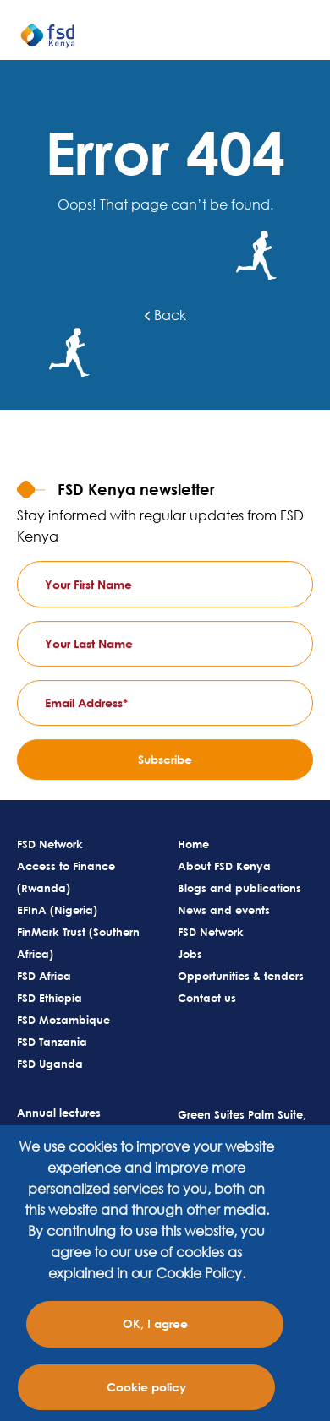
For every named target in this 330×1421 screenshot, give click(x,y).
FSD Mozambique (63, 1019)
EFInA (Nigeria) (57, 910)
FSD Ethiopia (49, 997)
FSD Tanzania (52, 1041)
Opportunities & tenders (241, 976)
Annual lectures (59, 1112)
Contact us (207, 997)
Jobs (190, 954)
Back (165, 315)
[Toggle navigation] (309, 42)
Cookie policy (146, 1387)
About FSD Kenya (224, 866)
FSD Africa (44, 976)
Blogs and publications (239, 888)
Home (193, 844)
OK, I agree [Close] (155, 1323)
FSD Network (50, 844)
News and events (224, 910)
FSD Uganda (50, 1063)
